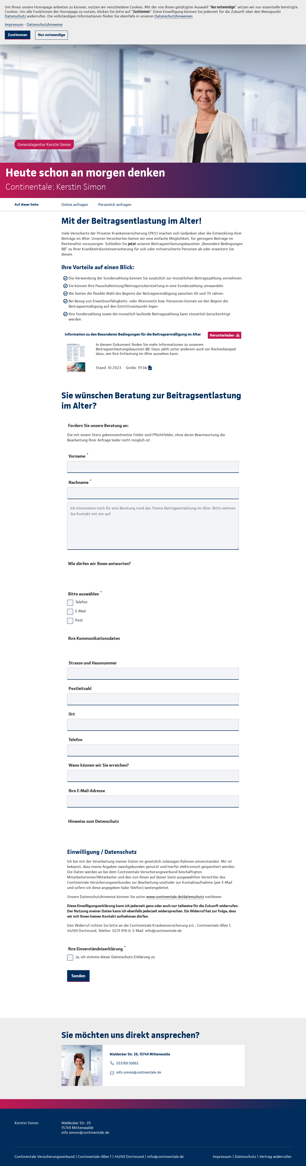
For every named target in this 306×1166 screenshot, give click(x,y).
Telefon (75, 739)
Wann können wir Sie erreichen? (99, 765)
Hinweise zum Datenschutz (93, 821)
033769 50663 (127, 1063)
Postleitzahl (80, 688)
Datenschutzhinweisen (174, 16)
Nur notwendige (51, 34)
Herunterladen (222, 335)
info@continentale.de (165, 1156)
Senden (78, 975)
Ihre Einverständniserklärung (96, 947)
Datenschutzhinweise (45, 24)
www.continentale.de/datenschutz (175, 896)
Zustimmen (17, 34)
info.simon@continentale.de (138, 1072)
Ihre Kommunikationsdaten (94, 638)
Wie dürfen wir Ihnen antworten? (99, 563)
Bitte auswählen (84, 592)
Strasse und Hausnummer (93, 663)
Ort (72, 714)
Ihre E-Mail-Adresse (87, 790)
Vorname (78, 456)
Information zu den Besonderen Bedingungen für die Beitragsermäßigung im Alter (133, 334)
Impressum (14, 24)
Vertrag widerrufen (275, 1156)
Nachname (80, 482)
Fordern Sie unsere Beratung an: (98, 425)
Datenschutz (15, 16)
